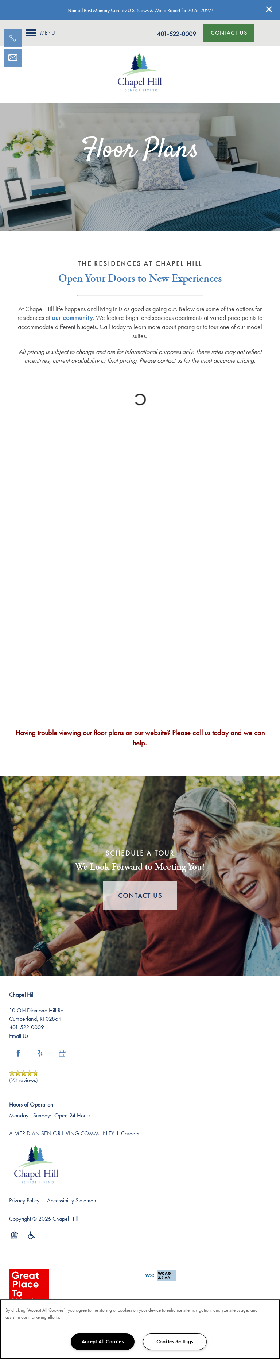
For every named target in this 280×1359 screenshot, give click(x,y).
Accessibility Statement (72, 1200)
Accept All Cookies (103, 1341)
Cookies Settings (174, 1341)
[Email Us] (13, 58)
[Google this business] (62, 1053)
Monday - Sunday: (30, 1115)
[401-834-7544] (13, 38)
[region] (140, 1329)
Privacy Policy (24, 1200)
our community (72, 317)
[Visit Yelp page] (40, 1053)
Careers (130, 1133)
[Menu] (40, 33)
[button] (269, 9)
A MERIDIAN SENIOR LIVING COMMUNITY (61, 1133)
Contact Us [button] (140, 895)
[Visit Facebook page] (18, 1053)
